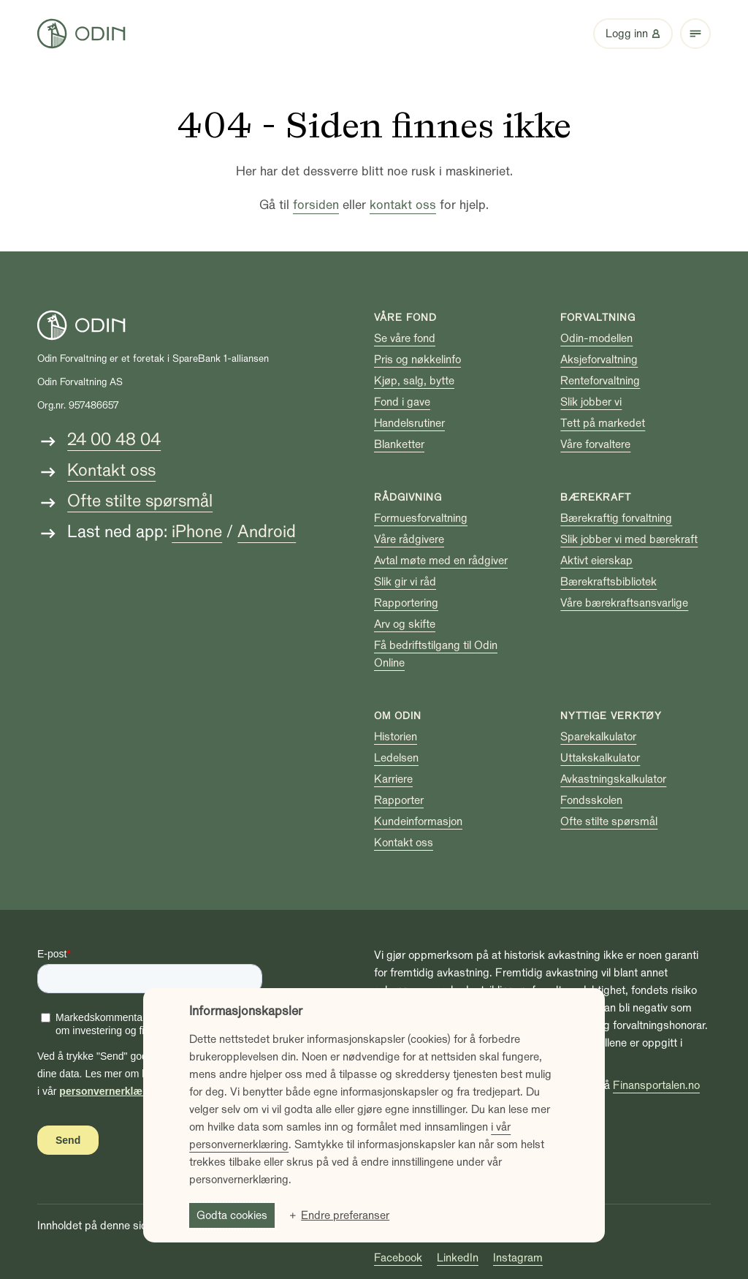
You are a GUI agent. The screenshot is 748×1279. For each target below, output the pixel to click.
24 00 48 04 (114, 439)
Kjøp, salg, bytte (414, 380)
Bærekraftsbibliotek (608, 581)
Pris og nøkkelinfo (417, 359)
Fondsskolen (591, 800)
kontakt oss (403, 205)
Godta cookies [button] (231, 1215)
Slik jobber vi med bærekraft (629, 539)
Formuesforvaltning (421, 518)
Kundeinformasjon (418, 821)
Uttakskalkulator (600, 758)
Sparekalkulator (598, 736)
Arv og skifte (404, 624)
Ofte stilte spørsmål (140, 501)
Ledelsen (396, 758)
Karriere (393, 779)
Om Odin (397, 716)
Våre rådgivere (409, 539)
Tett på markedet (602, 423)
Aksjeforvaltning (599, 359)
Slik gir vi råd (405, 581)
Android (266, 531)
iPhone (197, 531)
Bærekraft (595, 497)
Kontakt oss (111, 470)
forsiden (316, 205)
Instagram (518, 1257)
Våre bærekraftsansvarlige (624, 603)
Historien (395, 736)
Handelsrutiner (409, 423)
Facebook (398, 1257)
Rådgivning (408, 497)
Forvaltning (598, 317)
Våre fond (405, 317)
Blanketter (399, 444)
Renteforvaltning (600, 380)
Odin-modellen (596, 338)
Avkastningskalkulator (613, 779)
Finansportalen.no (656, 1085)
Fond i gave (402, 402)
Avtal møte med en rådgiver (441, 560)
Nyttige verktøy (611, 716)
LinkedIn (457, 1257)
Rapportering (406, 603)
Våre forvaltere (595, 444)
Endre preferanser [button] (345, 1215)
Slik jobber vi (591, 402)
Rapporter (399, 800)
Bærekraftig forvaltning (616, 518)
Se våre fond (404, 338)
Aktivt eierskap (596, 560)
